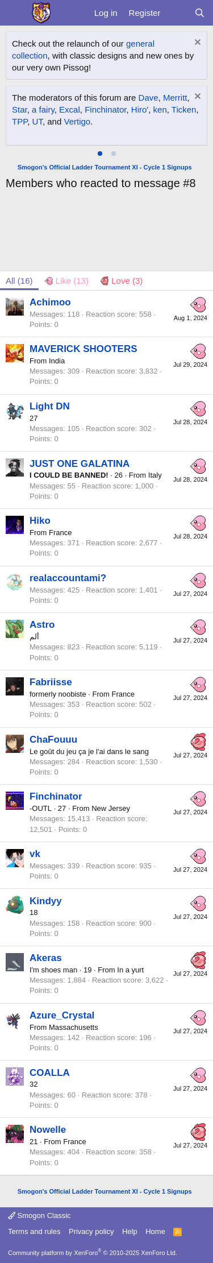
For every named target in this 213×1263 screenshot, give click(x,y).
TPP (19, 121)
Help (129, 1231)
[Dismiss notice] (196, 43)
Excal (69, 109)
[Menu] (15, 13)
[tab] (100, 153)
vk (35, 853)
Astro (42, 624)
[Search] (200, 12)
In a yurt (130, 970)
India (57, 361)
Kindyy (46, 901)
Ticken (184, 109)
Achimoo (50, 302)
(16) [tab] (19, 280)
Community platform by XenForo (92, 1252)
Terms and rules (34, 1231)
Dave (148, 97)
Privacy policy (91, 1231)
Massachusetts (73, 1027)
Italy (155, 475)
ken (160, 109)
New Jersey (110, 808)
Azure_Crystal (62, 1015)
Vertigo (77, 121)
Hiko (40, 520)
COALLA (50, 1072)
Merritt (175, 97)
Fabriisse (51, 682)
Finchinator (105, 109)
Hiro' (139, 109)
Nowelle (48, 1129)
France (60, 532)
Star (19, 109)
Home (155, 1231)
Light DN (50, 406)
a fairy (43, 109)
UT (37, 121)
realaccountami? (68, 578)
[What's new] (177, 12)
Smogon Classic (39, 1215)
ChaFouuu (53, 739)
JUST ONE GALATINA (80, 463)
